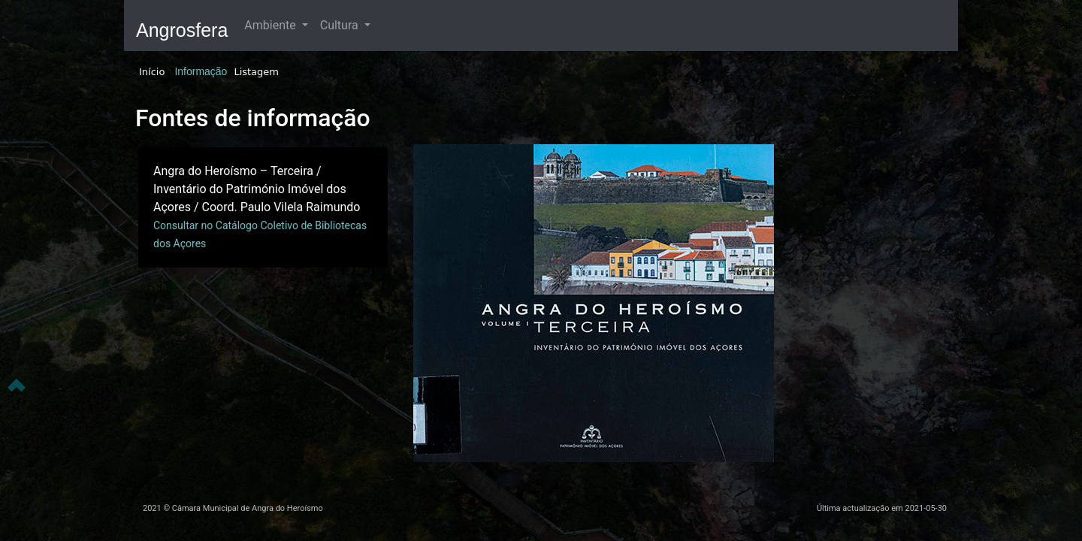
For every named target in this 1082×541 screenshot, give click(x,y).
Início (152, 71)
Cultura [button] (340, 25)
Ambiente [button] (271, 25)
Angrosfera (182, 30)
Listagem (256, 71)
